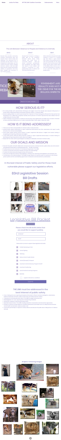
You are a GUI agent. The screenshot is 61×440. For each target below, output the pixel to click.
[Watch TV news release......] (29, 101)
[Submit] (30, 281)
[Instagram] (30, 438)
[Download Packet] (30, 224)
